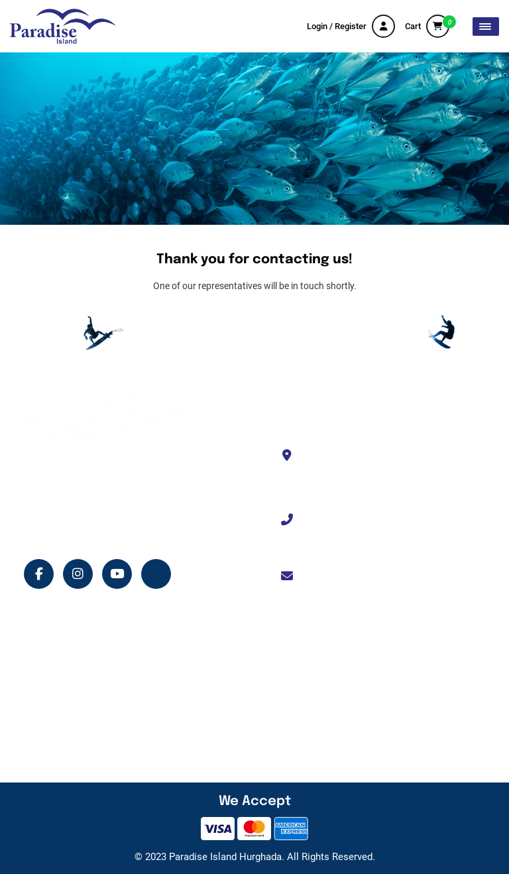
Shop (55, 726)
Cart (427, 26)
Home (57, 657)
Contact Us (252, 680)
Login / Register (351, 26)
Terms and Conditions (274, 703)
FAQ (238, 750)
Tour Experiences (80, 680)
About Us (248, 657)
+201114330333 (347, 520)
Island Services (75, 703)
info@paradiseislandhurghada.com (387, 576)
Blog (54, 750)
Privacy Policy (257, 726)
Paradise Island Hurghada (225, 857)
